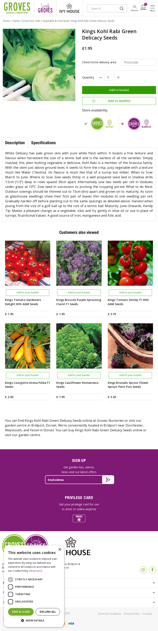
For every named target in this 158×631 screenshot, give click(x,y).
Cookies (147, 613)
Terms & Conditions (109, 613)
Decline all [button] (48, 611)
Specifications (43, 142)
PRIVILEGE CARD (79, 497)
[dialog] (34, 586)
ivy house (69, 8)
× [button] (59, 549)
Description (15, 142)
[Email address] (79, 479)
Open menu (153, 8)
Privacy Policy (132, 613)
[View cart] (143, 6)
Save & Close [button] (21, 611)
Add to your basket (28, 292)
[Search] (103, 8)
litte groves (45, 8)
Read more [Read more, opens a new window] (35, 570)
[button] (34, 620)
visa (71, 623)
